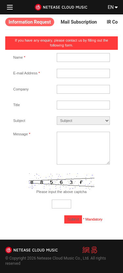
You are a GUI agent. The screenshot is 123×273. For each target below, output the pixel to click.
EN (113, 7)
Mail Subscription (79, 22)
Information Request (30, 22)
